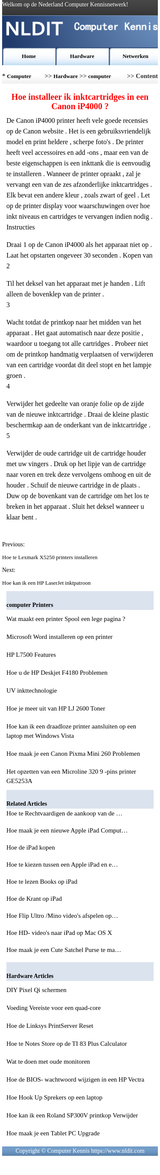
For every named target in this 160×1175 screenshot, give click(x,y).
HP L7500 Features (31, 654)
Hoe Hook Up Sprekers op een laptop (54, 1097)
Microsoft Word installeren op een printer (59, 636)
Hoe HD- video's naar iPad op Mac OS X (59, 932)
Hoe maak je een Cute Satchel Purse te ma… (63, 949)
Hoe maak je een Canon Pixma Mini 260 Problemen (73, 753)
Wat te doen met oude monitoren (48, 1061)
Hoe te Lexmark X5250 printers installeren (50, 557)
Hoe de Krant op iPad (35, 898)
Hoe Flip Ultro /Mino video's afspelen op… (62, 915)
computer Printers (99, 78)
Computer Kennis (19, 78)
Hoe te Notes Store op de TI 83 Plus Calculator (66, 1043)
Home (29, 56)
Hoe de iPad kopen (31, 847)
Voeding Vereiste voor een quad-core (53, 1007)
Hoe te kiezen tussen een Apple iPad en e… (62, 864)
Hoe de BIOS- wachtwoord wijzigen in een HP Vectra (75, 1079)
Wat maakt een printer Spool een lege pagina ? (65, 618)
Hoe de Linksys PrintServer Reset (49, 1025)
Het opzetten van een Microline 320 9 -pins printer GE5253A (71, 776)
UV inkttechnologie (31, 690)
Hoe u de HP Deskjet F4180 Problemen (57, 672)
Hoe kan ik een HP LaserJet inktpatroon (47, 583)
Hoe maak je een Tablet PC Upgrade (53, 1133)
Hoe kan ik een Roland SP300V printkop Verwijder (72, 1115)
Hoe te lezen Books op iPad (42, 881)
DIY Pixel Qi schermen (36, 989)
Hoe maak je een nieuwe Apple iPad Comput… (67, 830)
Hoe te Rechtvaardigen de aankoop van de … (64, 813)
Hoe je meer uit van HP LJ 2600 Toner (55, 708)
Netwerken (135, 56)
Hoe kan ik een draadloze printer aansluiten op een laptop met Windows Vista (71, 731)
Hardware (82, 56)
